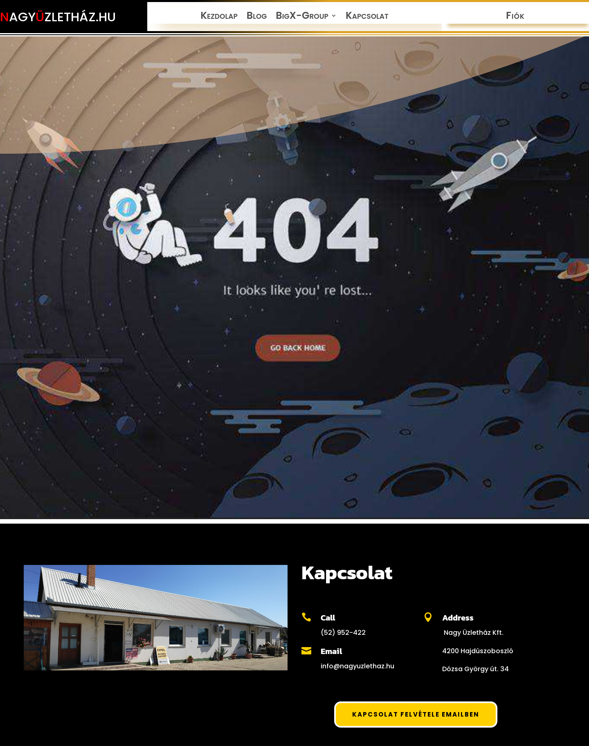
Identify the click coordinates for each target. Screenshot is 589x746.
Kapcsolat (367, 17)
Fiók (515, 17)
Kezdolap (219, 17)
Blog (257, 17)
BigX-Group (302, 17)
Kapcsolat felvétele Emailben (415, 714)
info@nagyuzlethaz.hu (357, 666)
